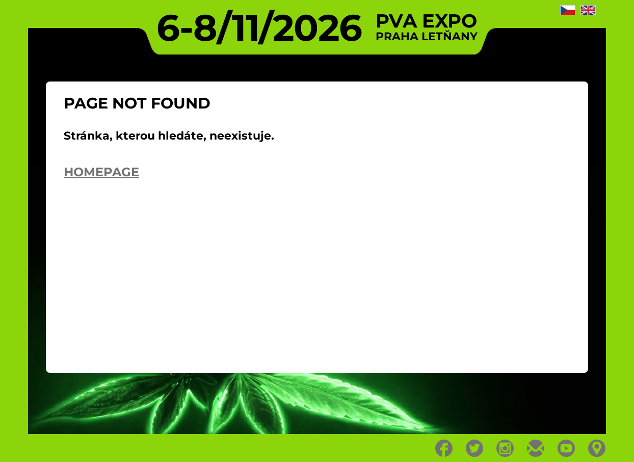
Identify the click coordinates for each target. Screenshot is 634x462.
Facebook (444, 448)
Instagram (505, 448)
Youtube (566, 448)
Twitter (475, 448)
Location (597, 448)
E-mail (536, 448)
